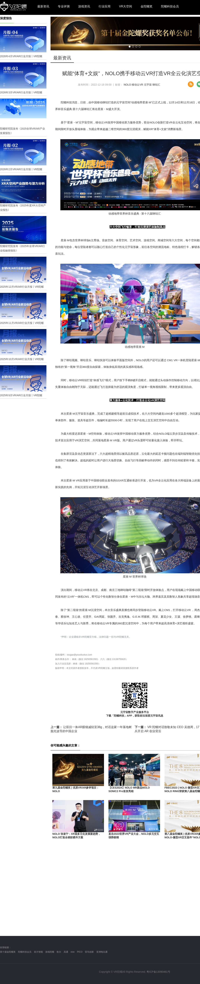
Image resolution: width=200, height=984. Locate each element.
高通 (66, 952)
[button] (130, 47)
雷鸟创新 (89, 952)
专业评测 (64, 6)
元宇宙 (148, 84)
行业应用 (104, 6)
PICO (79, 952)
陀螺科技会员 (170, 6)
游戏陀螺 (49, 952)
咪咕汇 (156, 84)
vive (72, 952)
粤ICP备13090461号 (158, 971)
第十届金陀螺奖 (8, 952)
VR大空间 (125, 6)
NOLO (127, 84)
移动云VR (137, 84)
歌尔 (59, 952)
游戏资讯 (84, 6)
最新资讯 (43, 6)
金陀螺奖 (146, 6)
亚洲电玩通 (102, 952)
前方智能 (38, 952)
